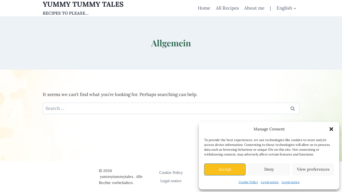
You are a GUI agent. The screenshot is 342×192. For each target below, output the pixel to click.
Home (204, 8)
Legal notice (270, 182)
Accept (225, 169)
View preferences (313, 169)
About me (254, 8)
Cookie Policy (248, 182)
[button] (331, 129)
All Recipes (227, 8)
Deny (269, 169)
